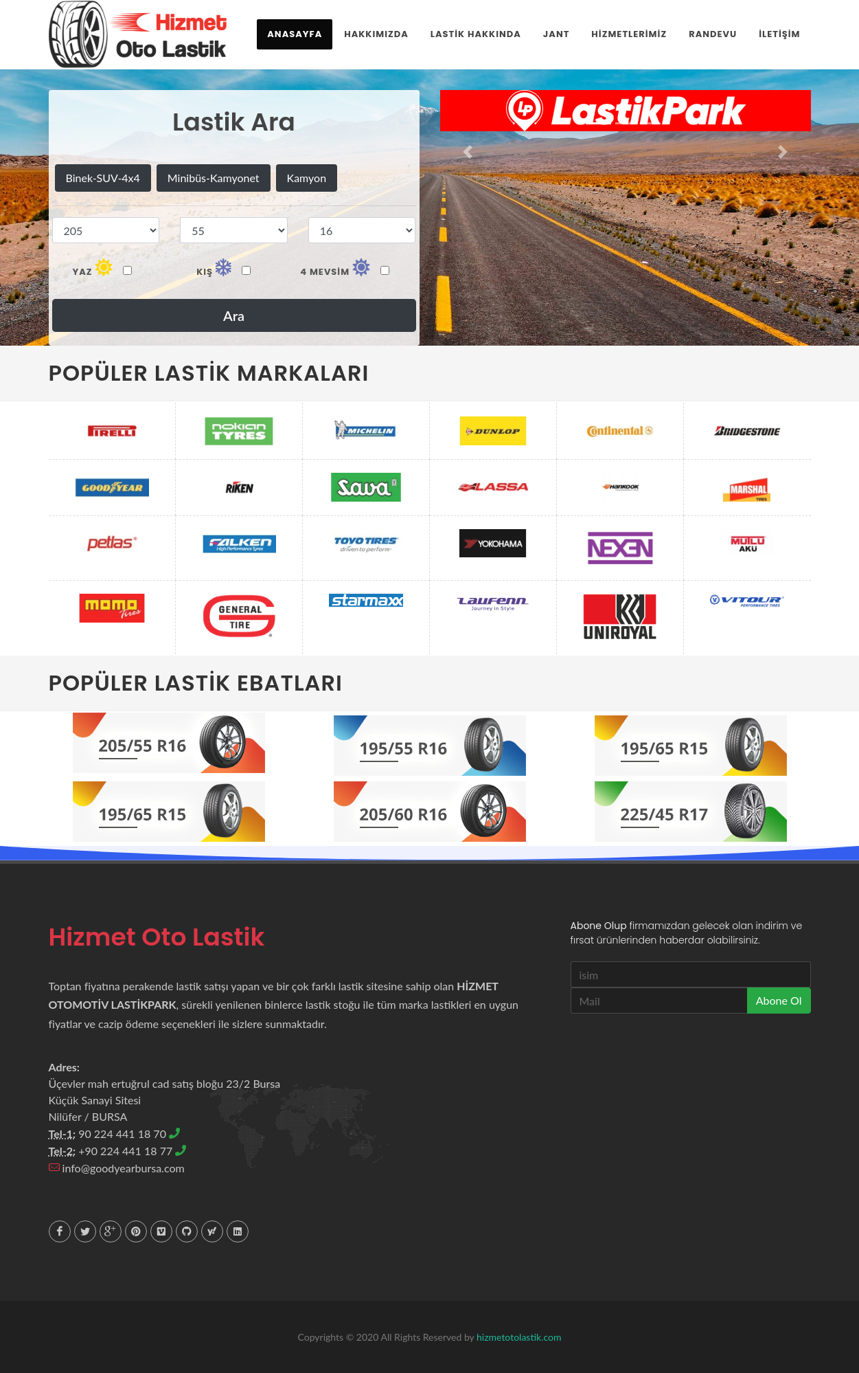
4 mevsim (344, 267)
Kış (223, 267)
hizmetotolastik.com (519, 1337)
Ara (233, 315)
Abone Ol (779, 1000)
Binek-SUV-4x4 (103, 177)
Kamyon (307, 177)
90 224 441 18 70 (129, 1133)
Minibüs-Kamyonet (214, 177)
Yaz (102, 267)
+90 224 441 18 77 (132, 1150)
